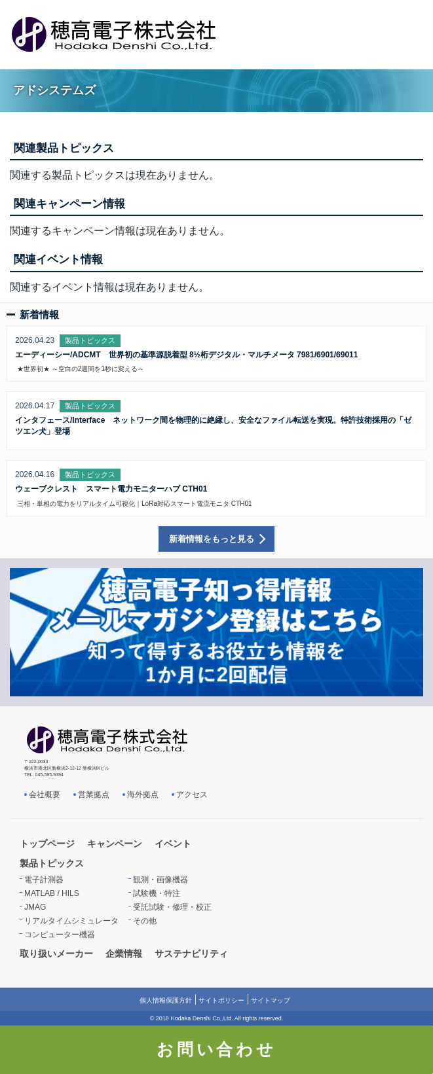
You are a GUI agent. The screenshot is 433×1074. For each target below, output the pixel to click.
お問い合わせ (217, 1049)
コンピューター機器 (59, 934)
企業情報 (123, 953)
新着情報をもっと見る (211, 539)
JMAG (35, 907)
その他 (145, 920)
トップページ (47, 843)
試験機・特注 (156, 893)
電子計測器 (44, 879)
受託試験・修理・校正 (172, 907)
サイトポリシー (221, 1000)
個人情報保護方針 (166, 1000)
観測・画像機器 (160, 879)
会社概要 (44, 794)
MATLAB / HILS (51, 893)
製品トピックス (52, 863)
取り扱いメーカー (56, 953)
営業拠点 (93, 794)
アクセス (192, 794)
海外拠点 (143, 794)
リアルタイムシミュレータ (71, 920)
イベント (173, 843)
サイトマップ (270, 1000)
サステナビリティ (191, 953)
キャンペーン (114, 843)
